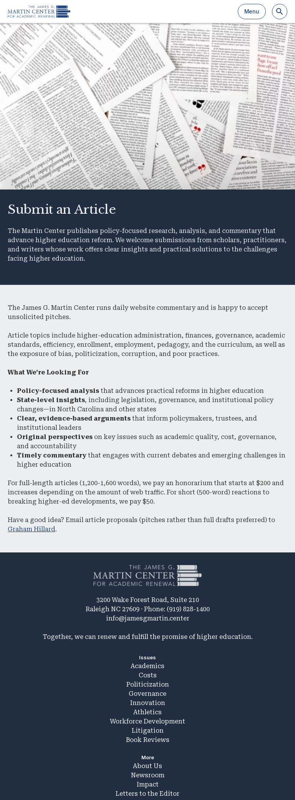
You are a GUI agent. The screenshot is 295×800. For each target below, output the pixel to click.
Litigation (148, 730)
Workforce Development (147, 721)
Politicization (147, 684)
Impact (148, 784)
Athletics (147, 712)
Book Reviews (147, 739)
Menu (251, 11)
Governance (147, 693)
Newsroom (147, 775)
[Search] (279, 11)
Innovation (147, 703)
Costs (148, 675)
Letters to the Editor (147, 793)
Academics (147, 666)
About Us (147, 766)
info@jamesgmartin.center (147, 618)
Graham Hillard (31, 529)
